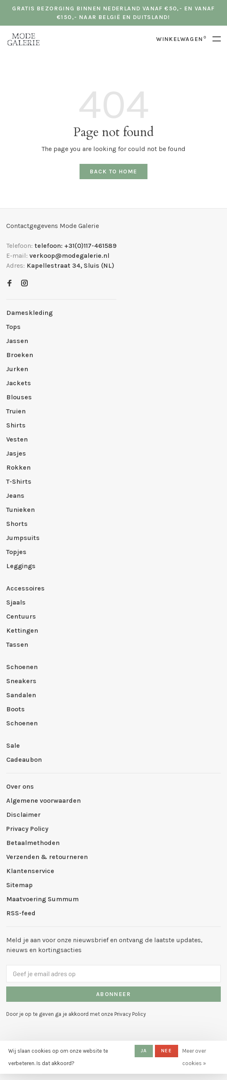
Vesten (17, 439)
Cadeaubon (24, 759)
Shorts (17, 524)
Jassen (17, 341)
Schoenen (22, 667)
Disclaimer (23, 814)
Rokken (18, 467)
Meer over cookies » (194, 1057)
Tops (13, 327)
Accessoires (25, 588)
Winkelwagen (181, 39)
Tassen (17, 644)
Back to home (114, 171)
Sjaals (16, 602)
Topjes (16, 552)
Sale (13, 745)
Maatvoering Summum (42, 899)
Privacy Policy (27, 829)
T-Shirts (18, 481)
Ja (144, 1051)
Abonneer (113, 994)
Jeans (15, 495)
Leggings (21, 566)
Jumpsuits (23, 538)
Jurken (17, 369)
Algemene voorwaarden (43, 800)
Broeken (19, 355)
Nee (166, 1051)
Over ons (20, 786)
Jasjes (16, 453)
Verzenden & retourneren (47, 857)
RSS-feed (21, 913)
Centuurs (21, 616)
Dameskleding (29, 313)
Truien (16, 411)
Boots (15, 709)
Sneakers (21, 681)
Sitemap (19, 885)
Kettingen (22, 630)
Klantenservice (30, 871)
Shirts (16, 425)
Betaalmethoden (33, 843)
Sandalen (21, 695)
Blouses (19, 397)
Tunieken (20, 510)
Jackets (18, 383)
